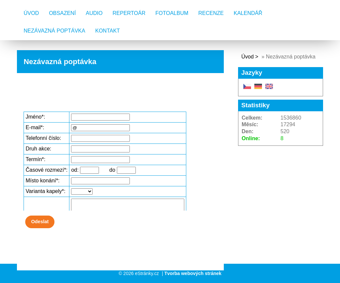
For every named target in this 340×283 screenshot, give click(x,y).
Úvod (31, 13)
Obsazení (62, 13)
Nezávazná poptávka (54, 31)
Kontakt (107, 31)
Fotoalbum (171, 13)
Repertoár (129, 13)
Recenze (210, 13)
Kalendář (248, 13)
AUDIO (94, 13)
